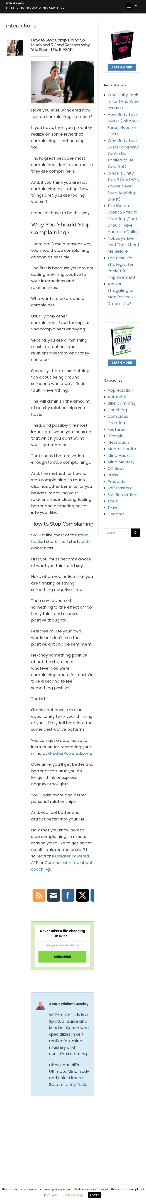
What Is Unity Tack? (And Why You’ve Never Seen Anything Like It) (124, 188)
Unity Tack (76, 1086)
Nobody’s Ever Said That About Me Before (123, 246)
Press (113, 476)
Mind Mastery (121, 464)
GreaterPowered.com (69, 755)
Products (116, 483)
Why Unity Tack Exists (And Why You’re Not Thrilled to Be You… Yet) (123, 155)
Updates (116, 516)
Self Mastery (120, 490)
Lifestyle (115, 437)
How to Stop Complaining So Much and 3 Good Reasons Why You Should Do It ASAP (60, 47)
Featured (117, 431)
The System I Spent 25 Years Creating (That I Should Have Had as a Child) (123, 220)
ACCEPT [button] (94, 1195)
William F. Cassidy (30, 5)
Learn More (122, 69)
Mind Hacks (119, 457)
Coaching (117, 411)
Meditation (118, 444)
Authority (117, 398)
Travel (114, 509)
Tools (113, 503)
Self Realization (122, 496)
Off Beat (116, 470)
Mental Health (122, 450)
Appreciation (120, 392)
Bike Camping (122, 405)
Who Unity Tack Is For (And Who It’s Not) (123, 103)
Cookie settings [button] (72, 1195)
